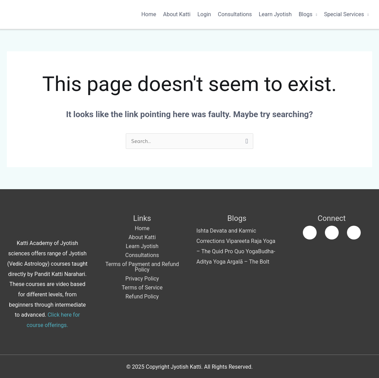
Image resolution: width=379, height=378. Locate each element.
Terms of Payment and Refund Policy (142, 267)
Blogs (306, 14)
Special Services (344, 14)
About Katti (177, 14)
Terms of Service (142, 287)
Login (204, 14)
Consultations (235, 14)
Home (148, 14)
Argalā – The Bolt (248, 261)
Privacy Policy (142, 278)
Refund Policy (142, 296)
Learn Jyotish (275, 14)
